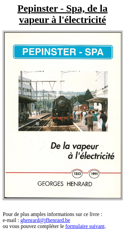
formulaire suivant (85, 226)
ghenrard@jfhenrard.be (45, 220)
